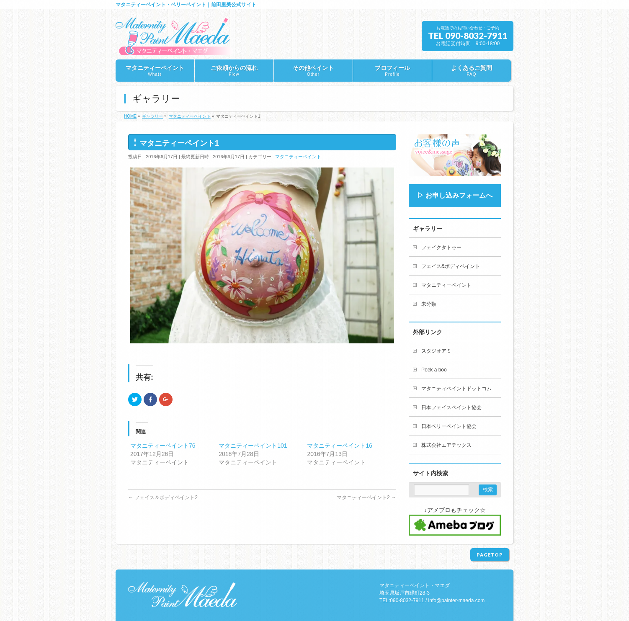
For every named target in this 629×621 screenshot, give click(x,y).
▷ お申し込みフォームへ (454, 195)
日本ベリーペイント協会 (449, 426)
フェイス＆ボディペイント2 (163, 497)
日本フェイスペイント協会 (451, 407)
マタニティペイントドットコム (456, 389)
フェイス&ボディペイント (450, 266)
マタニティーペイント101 (253, 445)
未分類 (428, 304)
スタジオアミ (436, 351)
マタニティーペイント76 (163, 445)
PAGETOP (490, 554)
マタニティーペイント (298, 156)
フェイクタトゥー (441, 247)
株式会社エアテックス (446, 445)
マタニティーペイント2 (366, 497)
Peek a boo (434, 370)
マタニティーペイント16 (339, 445)
